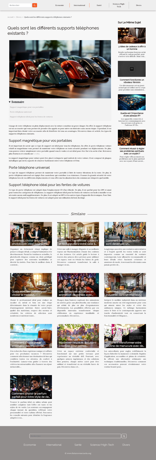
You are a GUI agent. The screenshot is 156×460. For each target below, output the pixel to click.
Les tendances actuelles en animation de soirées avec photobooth (76, 295)
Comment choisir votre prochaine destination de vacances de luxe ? (28, 346)
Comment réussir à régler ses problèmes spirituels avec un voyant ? (131, 151)
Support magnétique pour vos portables (26, 107)
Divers (138, 5)
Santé (99, 5)
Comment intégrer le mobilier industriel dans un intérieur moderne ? (124, 295)
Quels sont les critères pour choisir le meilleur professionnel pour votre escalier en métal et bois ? (29, 296)
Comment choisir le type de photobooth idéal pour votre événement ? (29, 244)
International (79, 5)
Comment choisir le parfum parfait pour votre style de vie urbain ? (30, 397)
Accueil (10, 17)
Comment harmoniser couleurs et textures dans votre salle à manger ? (78, 244)
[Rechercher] (20, 5)
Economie (59, 5)
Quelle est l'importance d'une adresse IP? (131, 114)
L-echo (36, 154)
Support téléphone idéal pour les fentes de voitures (31, 117)
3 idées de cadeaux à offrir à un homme (131, 47)
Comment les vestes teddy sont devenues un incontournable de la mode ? (124, 244)
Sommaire (18, 102)
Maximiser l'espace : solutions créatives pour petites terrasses (77, 346)
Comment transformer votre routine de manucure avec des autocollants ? (125, 346)
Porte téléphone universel (20, 112)
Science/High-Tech (119, 5)
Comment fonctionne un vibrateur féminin (132, 81)
